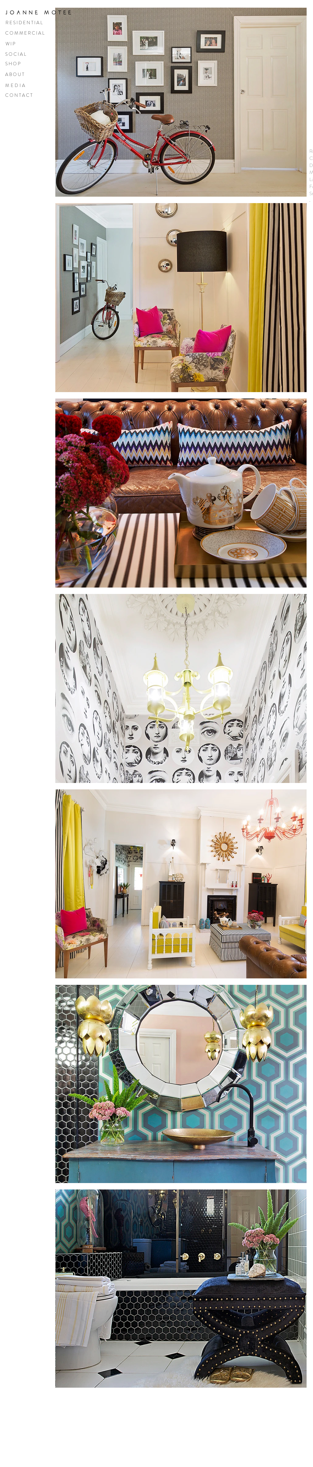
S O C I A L (15, 54)
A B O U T (14, 74)
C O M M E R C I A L (24, 33)
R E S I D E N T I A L (24, 22)
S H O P (12, 63)
